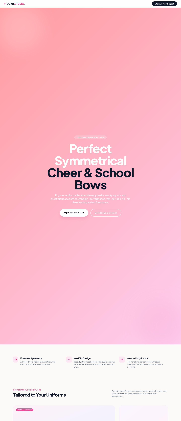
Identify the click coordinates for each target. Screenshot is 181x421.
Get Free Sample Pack (106, 212)
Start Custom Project (164, 4)
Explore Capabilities (74, 212)
